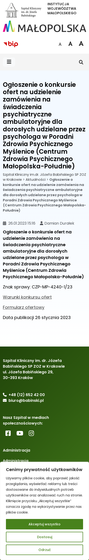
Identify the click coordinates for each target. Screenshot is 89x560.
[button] (9, 62)
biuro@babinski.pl (26, 400)
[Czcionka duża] (81, 43)
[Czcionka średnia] (70, 43)
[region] (44, 511)
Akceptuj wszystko (44, 524)
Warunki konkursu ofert (27, 297)
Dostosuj (44, 537)
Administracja (15, 460)
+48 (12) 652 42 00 (27, 395)
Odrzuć (44, 549)
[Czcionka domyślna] (60, 44)
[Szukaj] (81, 62)
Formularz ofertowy (23, 307)
